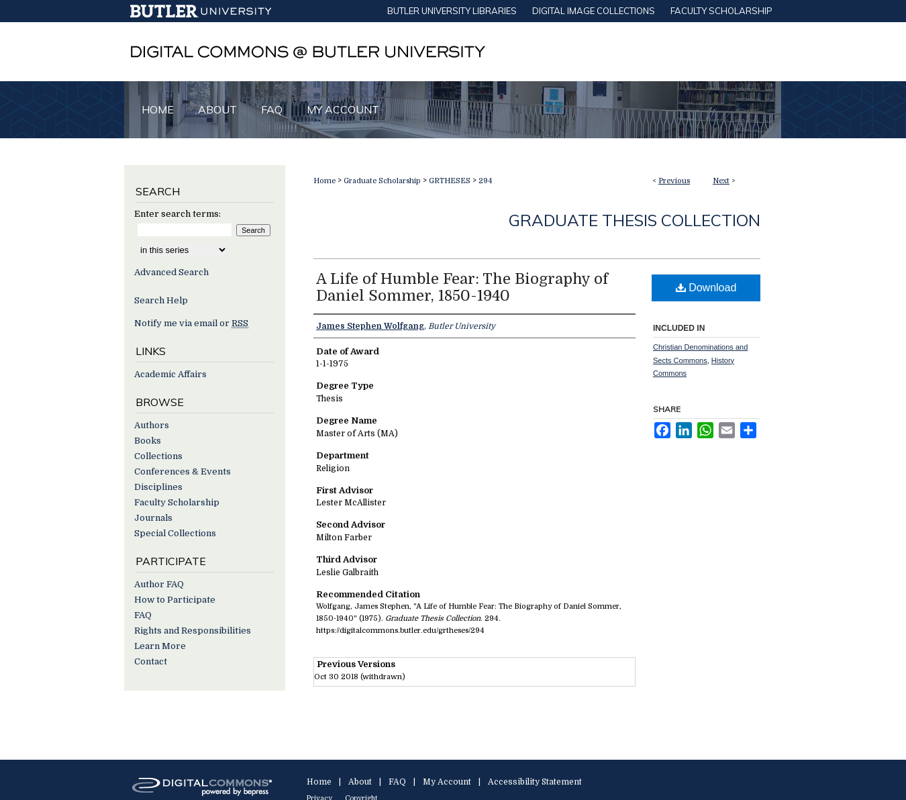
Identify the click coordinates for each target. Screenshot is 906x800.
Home (324, 181)
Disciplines (158, 487)
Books (147, 441)
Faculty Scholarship (176, 502)
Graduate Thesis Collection (634, 220)
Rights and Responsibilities (192, 631)
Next (721, 181)
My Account (447, 782)
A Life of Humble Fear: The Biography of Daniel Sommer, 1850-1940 (462, 287)
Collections (158, 456)
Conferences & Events (182, 471)
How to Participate (174, 600)
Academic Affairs (170, 374)
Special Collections (175, 533)
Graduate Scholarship (382, 181)
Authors (151, 425)
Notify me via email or (191, 323)
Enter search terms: (177, 214)
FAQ (143, 615)
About (360, 782)
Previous (674, 181)
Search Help (161, 300)
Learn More (160, 646)
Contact (150, 661)
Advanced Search (171, 272)
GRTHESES (449, 181)
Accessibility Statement (535, 782)
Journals (153, 518)
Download (706, 287)
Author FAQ (159, 584)
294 (486, 181)
